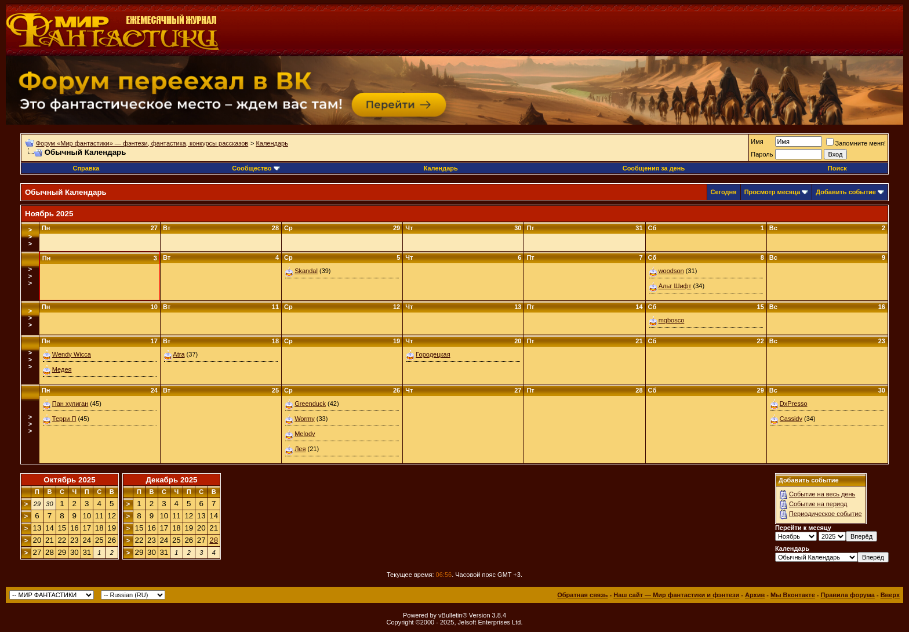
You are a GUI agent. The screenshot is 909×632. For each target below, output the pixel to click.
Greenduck (310, 403)
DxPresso (794, 403)
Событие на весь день (822, 494)
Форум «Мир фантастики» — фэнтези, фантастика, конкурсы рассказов (142, 143)
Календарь (272, 143)
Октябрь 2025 (69, 479)
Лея (300, 448)
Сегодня (724, 191)
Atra (178, 354)
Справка (85, 168)
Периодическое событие (825, 513)
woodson (671, 270)
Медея (62, 369)
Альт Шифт (675, 285)
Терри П (64, 418)
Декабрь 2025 (171, 479)
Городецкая (433, 354)
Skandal (306, 270)
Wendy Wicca (71, 354)
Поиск (837, 168)
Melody (304, 433)
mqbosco (672, 320)
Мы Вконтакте (792, 594)
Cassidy (791, 418)
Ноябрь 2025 (49, 213)
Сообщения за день (654, 168)
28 (213, 540)
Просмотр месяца (772, 191)
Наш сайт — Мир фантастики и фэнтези (676, 594)
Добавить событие (846, 191)
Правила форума (848, 594)
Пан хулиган (70, 403)
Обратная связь (582, 594)
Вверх (890, 594)
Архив (755, 594)
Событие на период (818, 503)
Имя (757, 141)
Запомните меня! (856, 143)
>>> (30, 236)
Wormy (304, 418)
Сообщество (255, 168)
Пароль (762, 154)
